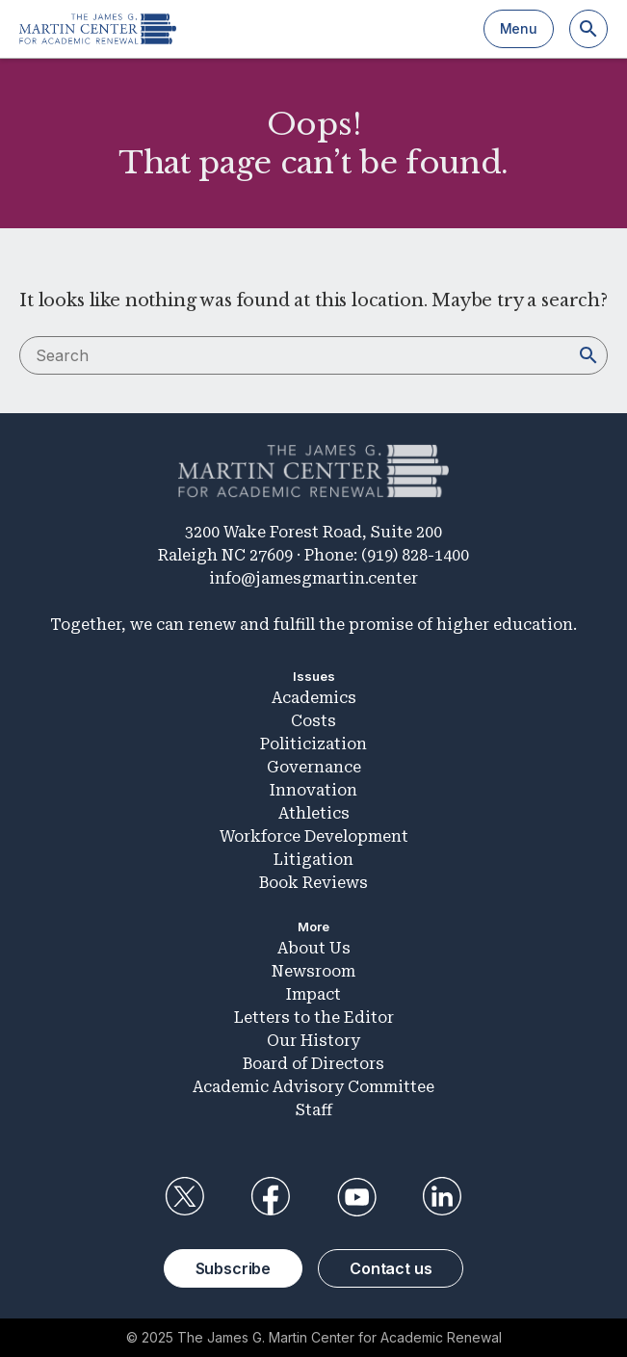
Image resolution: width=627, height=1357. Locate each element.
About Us (314, 948)
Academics (314, 698)
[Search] (588, 29)
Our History (313, 1040)
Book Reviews (313, 883)
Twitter (185, 1197)
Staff (314, 1110)
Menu (518, 28)
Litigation (313, 859)
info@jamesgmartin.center (313, 578)
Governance (314, 767)
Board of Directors (313, 1064)
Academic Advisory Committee (313, 1087)
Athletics (314, 813)
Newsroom (313, 971)
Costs (313, 721)
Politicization (313, 744)
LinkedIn (442, 1197)
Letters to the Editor (314, 1017)
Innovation (313, 790)
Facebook (270, 1197)
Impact (313, 994)
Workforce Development (314, 836)
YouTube (356, 1197)
